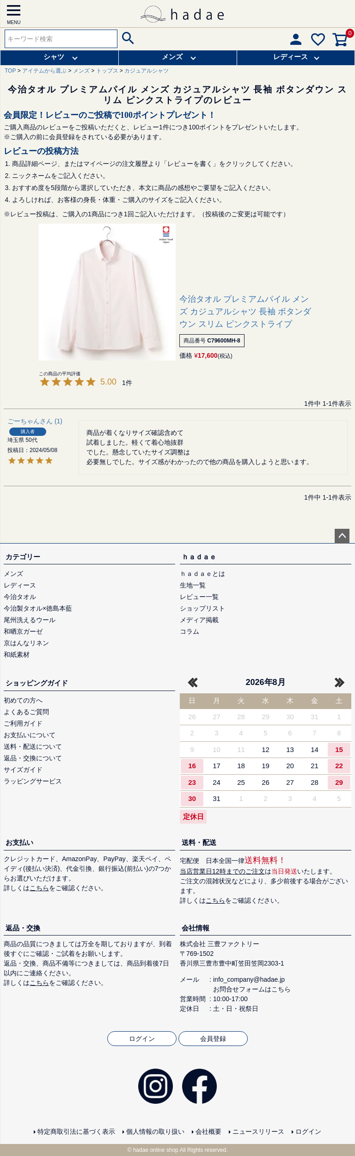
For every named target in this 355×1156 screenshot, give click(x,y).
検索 (127, 39)
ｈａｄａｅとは (202, 573)
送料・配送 (199, 842)
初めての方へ (23, 700)
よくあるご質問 (26, 712)
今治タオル (20, 596)
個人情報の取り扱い (155, 1131)
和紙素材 (17, 654)
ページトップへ (342, 536)
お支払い (19, 842)
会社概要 (208, 1131)
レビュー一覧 (199, 596)
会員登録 (213, 1038)
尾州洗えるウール (29, 620)
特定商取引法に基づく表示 (76, 1131)
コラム (189, 631)
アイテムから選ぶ (44, 70)
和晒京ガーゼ (23, 631)
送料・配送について (33, 746)
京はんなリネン (26, 643)
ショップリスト (202, 608)
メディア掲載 (199, 620)
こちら (39, 888)
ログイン (142, 1038)
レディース (290, 57)
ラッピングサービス (33, 781)
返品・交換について (33, 758)
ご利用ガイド (23, 723)
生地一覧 (193, 585)
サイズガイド (23, 769)
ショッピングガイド (37, 683)
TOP (10, 70)
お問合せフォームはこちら (252, 989)
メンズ (172, 57)
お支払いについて (29, 735)
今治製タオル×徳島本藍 (38, 608)
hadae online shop (155, 1150)
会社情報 (195, 928)
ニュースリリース (258, 1131)
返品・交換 (23, 928)
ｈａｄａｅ (199, 557)
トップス (107, 70)
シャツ (54, 57)
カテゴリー (23, 557)
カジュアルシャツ (146, 70)
